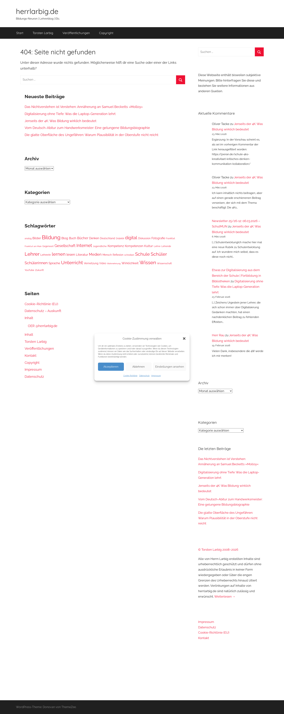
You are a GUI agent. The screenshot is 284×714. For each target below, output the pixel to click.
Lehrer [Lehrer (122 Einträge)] (32, 254)
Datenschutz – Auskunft (43, 311)
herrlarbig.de (37, 11)
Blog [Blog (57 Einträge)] (64, 238)
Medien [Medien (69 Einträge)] (95, 254)
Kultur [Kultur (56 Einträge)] (148, 246)
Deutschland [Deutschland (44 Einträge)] (107, 238)
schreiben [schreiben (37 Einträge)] (129, 255)
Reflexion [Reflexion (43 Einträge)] (118, 254)
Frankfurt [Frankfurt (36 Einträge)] (170, 238)
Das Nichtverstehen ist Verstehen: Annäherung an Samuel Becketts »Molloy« (84, 107)
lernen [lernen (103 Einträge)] (59, 254)
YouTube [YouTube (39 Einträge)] (29, 270)
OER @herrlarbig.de (42, 326)
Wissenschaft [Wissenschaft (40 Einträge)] (164, 263)
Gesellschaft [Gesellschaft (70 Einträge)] (65, 246)
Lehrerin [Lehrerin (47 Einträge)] (45, 254)
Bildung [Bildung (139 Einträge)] (51, 237)
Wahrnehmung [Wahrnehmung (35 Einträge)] (114, 263)
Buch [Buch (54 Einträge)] (72, 238)
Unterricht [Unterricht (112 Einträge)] (72, 262)
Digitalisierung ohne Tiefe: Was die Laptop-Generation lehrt (70, 114)
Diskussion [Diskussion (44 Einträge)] (144, 238)
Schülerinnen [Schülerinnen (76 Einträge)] (36, 263)
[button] (184, 338)
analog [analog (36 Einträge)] (28, 238)
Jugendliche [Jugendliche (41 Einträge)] (100, 246)
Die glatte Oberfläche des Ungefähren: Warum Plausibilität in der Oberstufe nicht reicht (91, 135)
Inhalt (29, 318)
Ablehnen (138, 366)
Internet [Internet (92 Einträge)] (84, 245)
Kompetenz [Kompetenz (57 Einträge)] (116, 246)
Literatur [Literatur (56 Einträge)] (82, 254)
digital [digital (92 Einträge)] (131, 237)
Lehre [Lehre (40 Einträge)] (157, 246)
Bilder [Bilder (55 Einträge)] (36, 238)
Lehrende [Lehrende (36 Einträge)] (166, 246)
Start (19, 33)
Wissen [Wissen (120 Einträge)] (147, 262)
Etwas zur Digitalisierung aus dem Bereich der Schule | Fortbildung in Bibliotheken (236, 275)
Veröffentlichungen (76, 33)
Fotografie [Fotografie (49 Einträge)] (158, 238)
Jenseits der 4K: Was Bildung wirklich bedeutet (60, 121)
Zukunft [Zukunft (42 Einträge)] (39, 270)
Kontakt (30, 355)
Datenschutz (144, 375)
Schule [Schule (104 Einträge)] (142, 254)
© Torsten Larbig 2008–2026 (218, 549)
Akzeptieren (110, 366)
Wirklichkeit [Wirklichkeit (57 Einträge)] (130, 263)
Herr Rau (218, 335)
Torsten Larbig (43, 33)
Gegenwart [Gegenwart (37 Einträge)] (48, 246)
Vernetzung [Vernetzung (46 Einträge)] (91, 263)
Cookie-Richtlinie (130, 375)
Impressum (156, 375)
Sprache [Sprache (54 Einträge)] (54, 263)
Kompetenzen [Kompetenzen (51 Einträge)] (134, 246)
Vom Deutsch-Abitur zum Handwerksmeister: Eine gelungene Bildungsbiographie (87, 128)
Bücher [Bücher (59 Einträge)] (82, 238)
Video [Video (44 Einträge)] (102, 263)
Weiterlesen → (224, 596)
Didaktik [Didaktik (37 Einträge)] (120, 238)
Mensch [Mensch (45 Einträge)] (107, 254)
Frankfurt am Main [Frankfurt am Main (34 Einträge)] (33, 246)
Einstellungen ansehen (169, 366)
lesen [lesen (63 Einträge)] (70, 254)
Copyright (106, 33)
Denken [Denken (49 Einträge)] (94, 238)
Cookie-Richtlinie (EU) (41, 304)
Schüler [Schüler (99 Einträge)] (159, 254)
